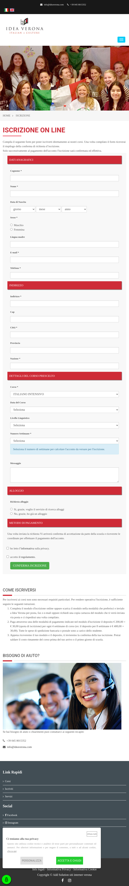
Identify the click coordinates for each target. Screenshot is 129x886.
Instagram (11, 822)
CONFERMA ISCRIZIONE (30, 565)
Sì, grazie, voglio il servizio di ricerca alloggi (39, 509)
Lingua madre (17, 237)
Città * (13, 327)
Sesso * (13, 217)
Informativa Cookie (85, 869)
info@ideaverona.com (52, 4)
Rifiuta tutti (92, 834)
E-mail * (14, 252)
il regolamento (27, 556)
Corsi (8, 781)
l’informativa (26, 548)
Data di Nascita (18, 202)
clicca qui (11, 851)
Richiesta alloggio (19, 501)
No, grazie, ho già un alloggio (30, 513)
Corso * (14, 387)
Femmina (19, 229)
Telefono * (15, 268)
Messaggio (15, 463)
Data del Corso (18, 402)
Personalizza (31, 861)
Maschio (19, 225)
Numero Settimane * (20, 433)
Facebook (11, 815)
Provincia (15, 343)
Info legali (38, 869)
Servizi (8, 796)
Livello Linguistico (19, 418)
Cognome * (16, 170)
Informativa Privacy (59, 869)
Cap (12, 312)
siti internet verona (81, 874)
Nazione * (15, 358)
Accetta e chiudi (69, 861)
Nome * (14, 186)
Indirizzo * (15, 296)
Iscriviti (9, 788)
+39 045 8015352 (76, 4)
